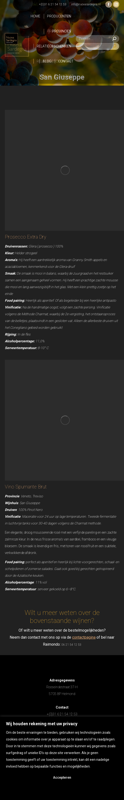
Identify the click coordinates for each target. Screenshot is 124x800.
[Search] (97, 38)
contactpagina (84, 637)
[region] (62, 758)
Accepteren (62, 777)
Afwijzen (62, 791)
